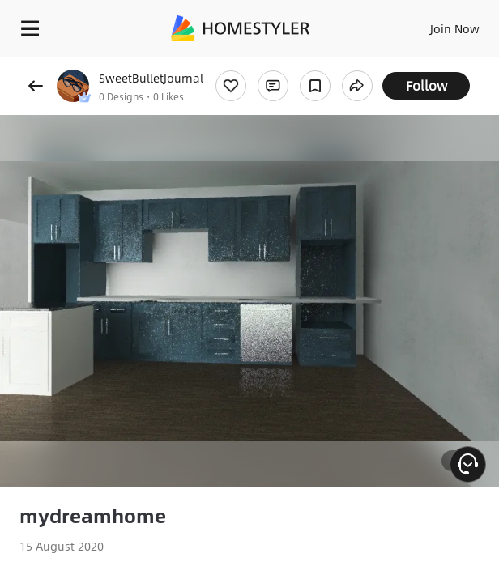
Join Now (455, 28)
